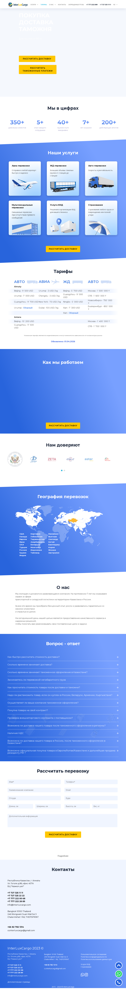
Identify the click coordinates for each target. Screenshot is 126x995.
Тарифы (43, 5)
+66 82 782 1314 (16, 934)
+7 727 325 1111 (105, 5)
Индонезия (36, 556)
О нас (51, 5)
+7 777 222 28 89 (16, 908)
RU (114, 5)
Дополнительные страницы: (19, 989)
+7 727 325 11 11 (15, 900)
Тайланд (35, 559)
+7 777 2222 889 (91, 5)
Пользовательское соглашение (93, 961)
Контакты (62, 5)
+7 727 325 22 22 (16, 902)
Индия (22, 562)
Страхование (86, 974)
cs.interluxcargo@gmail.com (21, 937)
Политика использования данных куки (96, 966)
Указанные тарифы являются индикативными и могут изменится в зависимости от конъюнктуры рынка (63, 342)
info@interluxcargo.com (19, 912)
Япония (52, 556)
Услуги (33, 5)
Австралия (53, 559)
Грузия (22, 559)
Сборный (27, 314)
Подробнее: (63, 863)
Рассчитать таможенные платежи (38, 69)
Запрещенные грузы (76, 5)
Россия (23, 556)
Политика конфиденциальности (94, 964)
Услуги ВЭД (85, 971)
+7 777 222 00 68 (16, 905)
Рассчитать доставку (37, 59)
